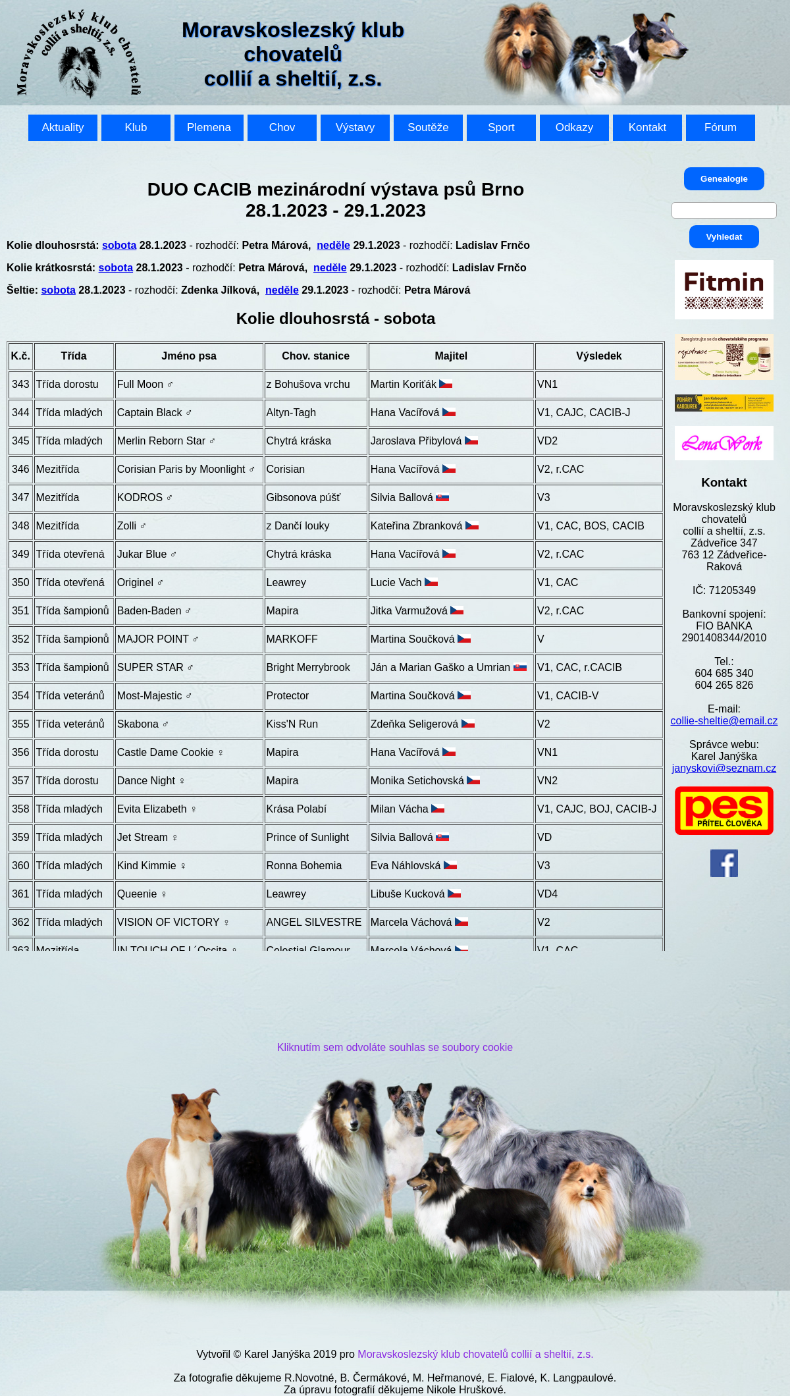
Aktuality (62, 127)
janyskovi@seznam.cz (724, 768)
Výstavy (355, 127)
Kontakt (648, 127)
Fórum (720, 127)
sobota (119, 245)
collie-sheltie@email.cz (724, 720)
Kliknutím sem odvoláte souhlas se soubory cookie (395, 1047)
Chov (282, 127)
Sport (501, 127)
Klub (135, 127)
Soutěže (428, 127)
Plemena (209, 127)
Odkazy (575, 127)
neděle (333, 245)
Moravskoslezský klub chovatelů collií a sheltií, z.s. (475, 1354)
